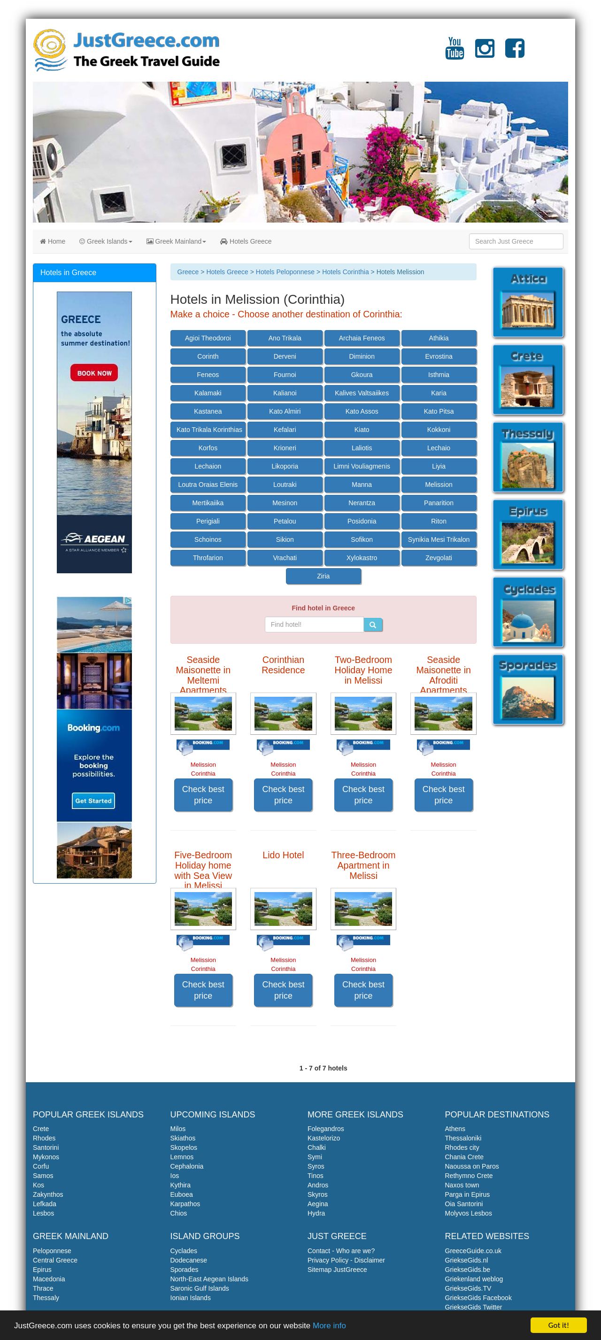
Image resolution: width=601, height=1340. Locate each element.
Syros (316, 1166)
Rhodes (44, 1138)
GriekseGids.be (467, 1269)
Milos (178, 1128)
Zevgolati (438, 558)
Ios (174, 1175)
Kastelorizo (324, 1138)
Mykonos (46, 1157)
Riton (439, 521)
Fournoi (285, 374)
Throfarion (208, 558)
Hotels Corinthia (345, 272)
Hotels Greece (245, 241)
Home (52, 241)
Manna (362, 484)
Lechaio (438, 448)
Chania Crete (464, 1157)
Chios (178, 1213)
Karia (439, 393)
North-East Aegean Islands (209, 1279)
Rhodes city (462, 1147)
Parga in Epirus (467, 1194)
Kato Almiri (284, 411)
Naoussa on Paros (472, 1166)
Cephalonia (187, 1166)
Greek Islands (105, 241)
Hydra (316, 1213)
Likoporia (284, 466)
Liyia (439, 466)
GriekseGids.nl (466, 1260)
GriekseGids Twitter (473, 1307)
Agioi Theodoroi (208, 338)
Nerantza (361, 503)
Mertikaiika (207, 503)
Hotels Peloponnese (285, 272)
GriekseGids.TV (468, 1288)
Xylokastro (362, 558)
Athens (455, 1128)
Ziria (323, 576)
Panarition (439, 503)
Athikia (439, 338)
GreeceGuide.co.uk (473, 1251)
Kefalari (285, 429)
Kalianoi (285, 393)
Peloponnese (52, 1251)
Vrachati (285, 558)
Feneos (208, 374)
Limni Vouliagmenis (361, 466)
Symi (315, 1157)
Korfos (208, 448)
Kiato (362, 429)
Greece (188, 272)
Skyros (318, 1194)
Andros (318, 1185)
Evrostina (438, 356)
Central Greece (55, 1260)
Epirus (42, 1269)
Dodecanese (189, 1260)
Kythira (180, 1185)
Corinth (207, 356)
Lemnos (182, 1157)
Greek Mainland (176, 241)
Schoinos (208, 539)
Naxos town (462, 1185)
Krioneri (285, 448)
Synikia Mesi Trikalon (439, 539)
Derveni (285, 356)
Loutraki (285, 484)
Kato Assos (362, 411)
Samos (43, 1175)
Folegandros (326, 1128)
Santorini (46, 1147)
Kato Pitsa (439, 411)
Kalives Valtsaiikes (362, 393)
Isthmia (438, 374)
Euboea (181, 1194)
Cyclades (184, 1251)
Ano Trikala (285, 338)
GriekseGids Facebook (478, 1297)
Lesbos (43, 1213)
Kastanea (208, 411)
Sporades (184, 1269)
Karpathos (185, 1204)
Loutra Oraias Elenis (208, 484)
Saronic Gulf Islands (199, 1288)
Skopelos (184, 1147)
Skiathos (183, 1138)
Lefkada (44, 1204)
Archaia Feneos (362, 338)
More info (329, 1325)
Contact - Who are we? (341, 1251)
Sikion (285, 539)
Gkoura (362, 374)
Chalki (317, 1147)
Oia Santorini (464, 1204)
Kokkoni (439, 429)
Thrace (43, 1288)
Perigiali (208, 521)
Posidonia (362, 521)
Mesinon (284, 503)
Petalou (285, 521)
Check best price (203, 795)
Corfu (41, 1166)
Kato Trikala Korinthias (209, 429)
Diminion (361, 356)
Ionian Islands (190, 1297)
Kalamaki (208, 393)
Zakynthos (48, 1194)
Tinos (316, 1175)
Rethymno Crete (469, 1175)
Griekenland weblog (474, 1279)
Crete (41, 1128)
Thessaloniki (463, 1138)
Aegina (318, 1204)
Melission (438, 484)
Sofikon (362, 539)
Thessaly (46, 1297)
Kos (38, 1185)
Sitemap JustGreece (337, 1269)
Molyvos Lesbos (468, 1213)
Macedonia (49, 1279)
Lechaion (207, 466)
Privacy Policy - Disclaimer (346, 1260)
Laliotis (362, 448)
